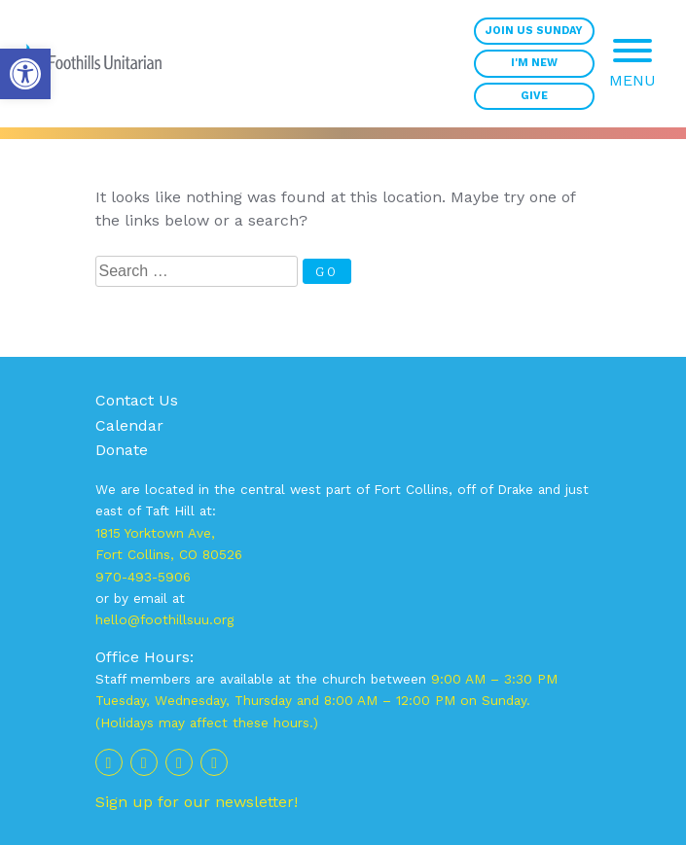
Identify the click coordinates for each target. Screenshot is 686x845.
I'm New (534, 62)
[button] (25, 74)
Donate (121, 449)
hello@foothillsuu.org (164, 619)
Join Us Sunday (534, 30)
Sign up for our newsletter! (196, 801)
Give (534, 95)
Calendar (129, 425)
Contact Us (136, 400)
